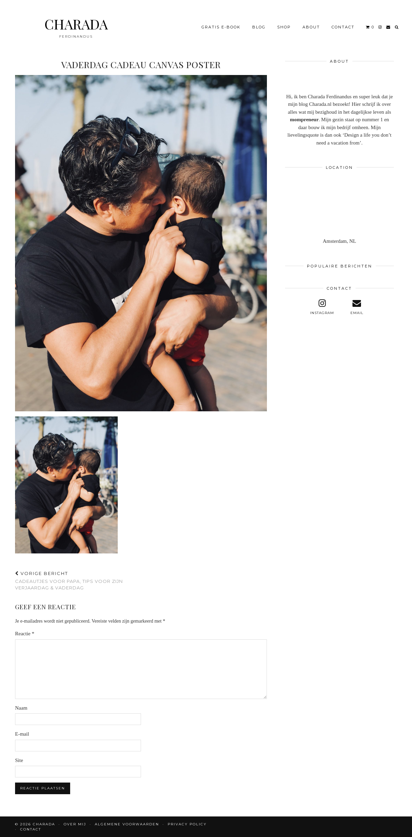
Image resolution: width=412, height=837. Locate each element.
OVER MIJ (75, 824)
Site (19, 760)
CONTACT (343, 23)
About (311, 23)
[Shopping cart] (370, 23)
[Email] (388, 23)
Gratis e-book (221, 23)
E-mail (22, 734)
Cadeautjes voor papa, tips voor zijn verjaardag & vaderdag (78, 580)
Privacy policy (187, 824)
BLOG (259, 23)
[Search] (397, 23)
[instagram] (380, 23)
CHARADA (76, 20)
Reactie (24, 633)
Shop (284, 23)
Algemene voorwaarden (127, 824)
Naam (21, 708)
